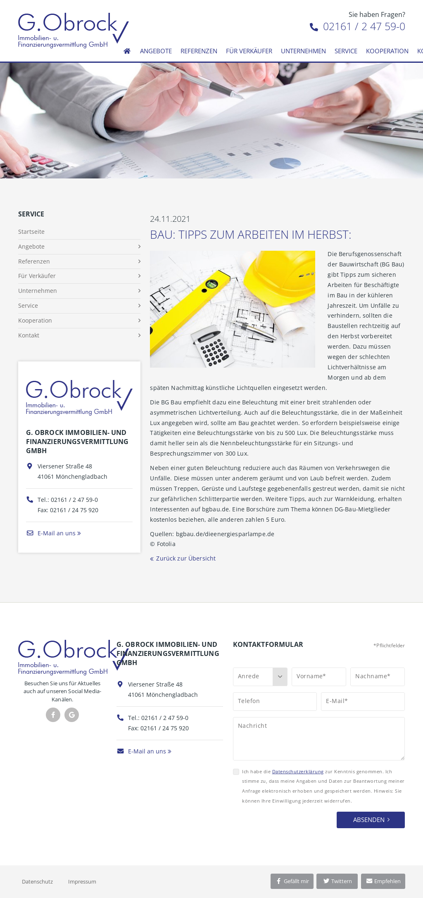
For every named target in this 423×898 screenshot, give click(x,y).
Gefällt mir (292, 881)
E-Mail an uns (51, 533)
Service (346, 51)
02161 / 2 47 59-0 (357, 26)
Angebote (156, 51)
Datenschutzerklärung (298, 771)
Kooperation (387, 51)
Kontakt (28, 335)
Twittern (337, 881)
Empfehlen (383, 881)
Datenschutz (37, 881)
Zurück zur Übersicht (186, 558)
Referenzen (199, 51)
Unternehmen (303, 51)
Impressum (82, 881)
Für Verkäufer (249, 51)
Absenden (369, 819)
